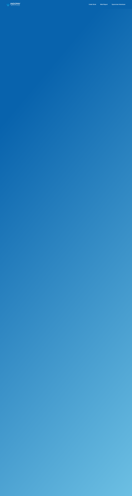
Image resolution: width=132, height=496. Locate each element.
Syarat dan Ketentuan (118, 4)
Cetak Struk (92, 4)
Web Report (104, 4)
